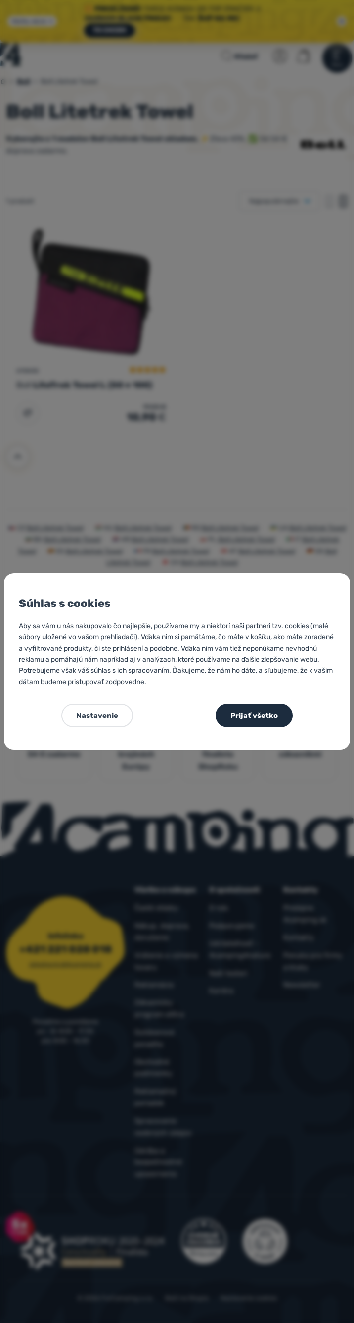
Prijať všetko (254, 715)
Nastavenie (97, 715)
